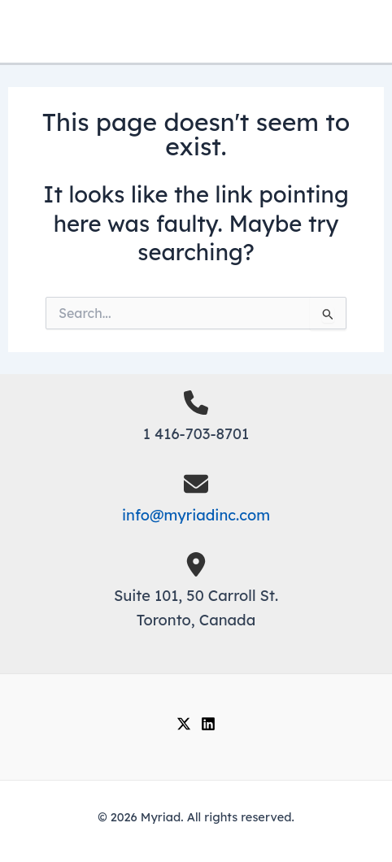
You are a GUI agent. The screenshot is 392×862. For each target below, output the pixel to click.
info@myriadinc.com (196, 515)
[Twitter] (183, 723)
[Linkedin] (208, 723)
